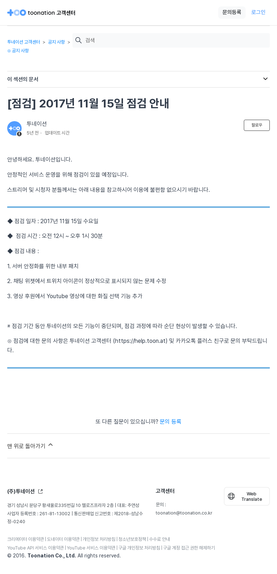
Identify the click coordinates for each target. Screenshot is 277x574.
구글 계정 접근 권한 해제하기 (189, 548)
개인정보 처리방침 (99, 539)
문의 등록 (170, 421)
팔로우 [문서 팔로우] (256, 125)
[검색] (176, 40)
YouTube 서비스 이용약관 (91, 548)
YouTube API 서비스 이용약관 (35, 548)
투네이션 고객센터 (23, 42)
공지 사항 (56, 42)
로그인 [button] (258, 12)
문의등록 (232, 12)
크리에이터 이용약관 (25, 539)
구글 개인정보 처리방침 (139, 548)
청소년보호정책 (132, 539)
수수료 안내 (159, 539)
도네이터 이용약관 (63, 539)
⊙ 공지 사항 (18, 50)
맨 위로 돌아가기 (30, 445)
